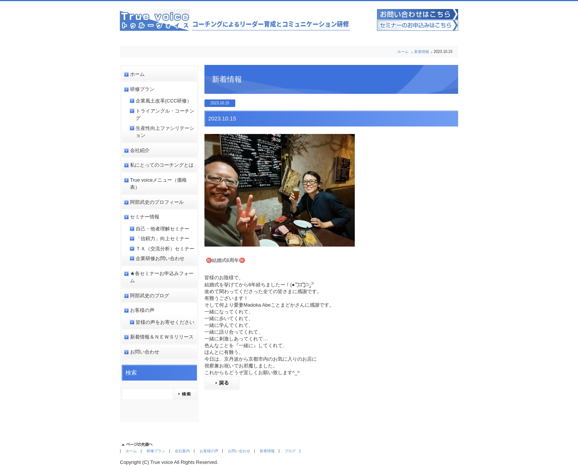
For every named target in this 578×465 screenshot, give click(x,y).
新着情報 (421, 52)
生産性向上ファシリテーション (165, 131)
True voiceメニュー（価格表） (158, 183)
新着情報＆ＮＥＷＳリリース (162, 337)
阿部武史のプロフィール (157, 202)
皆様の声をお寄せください (165, 322)
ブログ (290, 451)
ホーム (403, 52)
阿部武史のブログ (149, 295)
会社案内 (182, 451)
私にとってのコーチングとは (162, 165)
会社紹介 (140, 150)
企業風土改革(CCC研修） (164, 101)
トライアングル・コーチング (165, 114)
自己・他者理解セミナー (162, 229)
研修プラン (142, 89)
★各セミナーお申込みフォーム (162, 277)
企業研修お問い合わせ (160, 258)
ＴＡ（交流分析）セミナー (165, 248)
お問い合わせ (144, 352)
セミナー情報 (144, 217)
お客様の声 (142, 310)
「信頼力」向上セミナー (162, 238)
